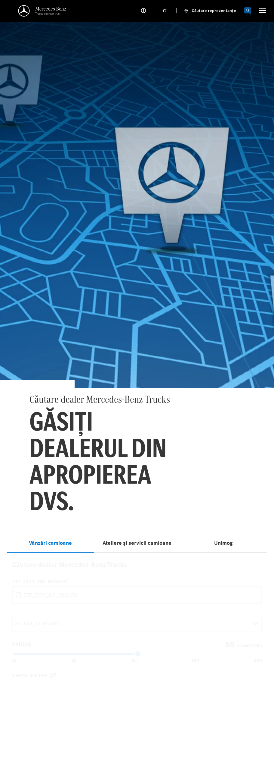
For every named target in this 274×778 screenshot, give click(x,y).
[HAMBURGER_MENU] (262, 10)
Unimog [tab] (223, 543)
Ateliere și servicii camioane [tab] (137, 543)
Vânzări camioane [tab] (50, 543)
